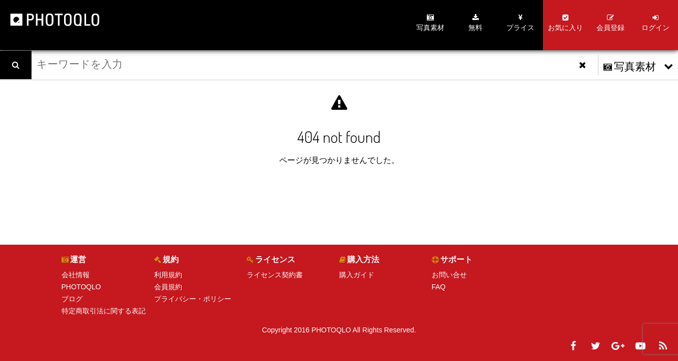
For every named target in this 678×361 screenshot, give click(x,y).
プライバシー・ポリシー (192, 299)
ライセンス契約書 (275, 275)
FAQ (439, 287)
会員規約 (168, 287)
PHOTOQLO (81, 287)
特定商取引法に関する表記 (104, 311)
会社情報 (76, 275)
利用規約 (168, 275)
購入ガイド (356, 275)
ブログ (72, 299)
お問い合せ (449, 275)
